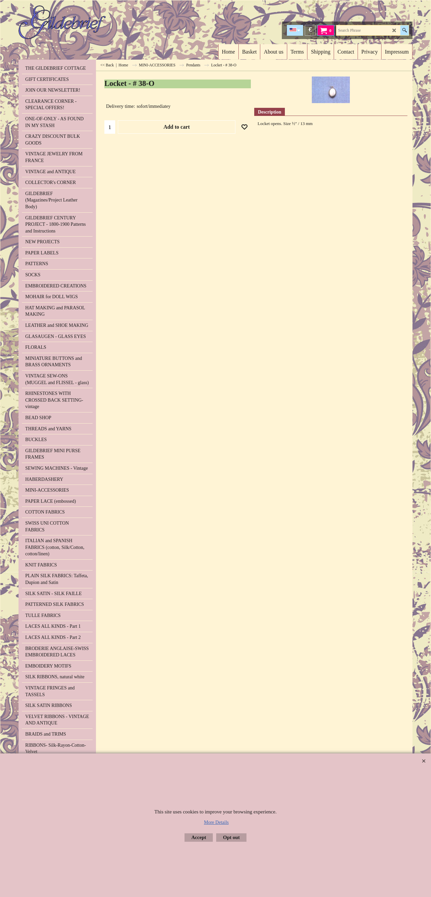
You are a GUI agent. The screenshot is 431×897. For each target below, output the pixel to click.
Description (269, 112)
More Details (216, 822)
